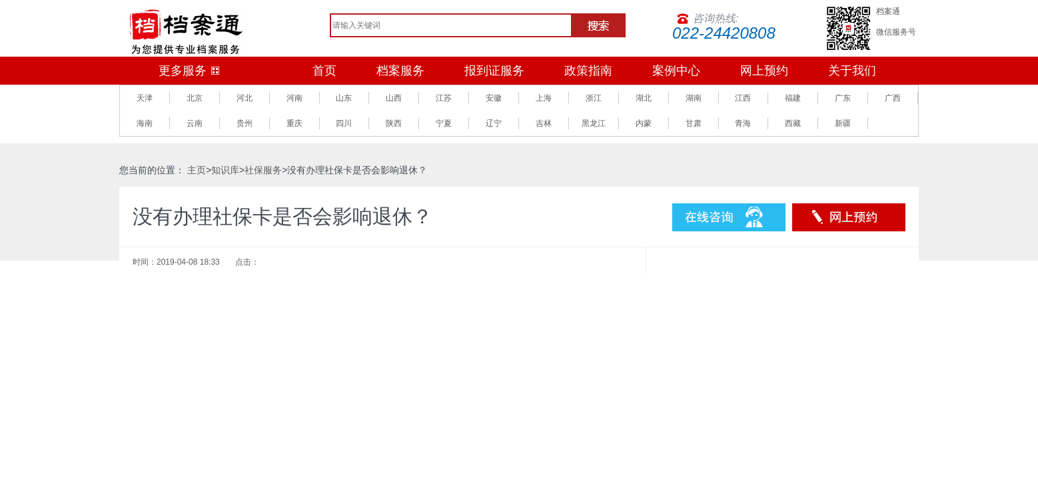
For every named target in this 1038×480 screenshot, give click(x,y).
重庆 (294, 123)
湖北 (644, 98)
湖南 (694, 98)
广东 (843, 98)
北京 (195, 98)
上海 (544, 98)
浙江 (594, 98)
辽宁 (494, 123)
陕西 (394, 123)
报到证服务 (494, 70)
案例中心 (676, 70)
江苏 (444, 98)
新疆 (843, 123)
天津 (145, 98)
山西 (394, 98)
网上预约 (764, 70)
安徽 (494, 98)
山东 (344, 98)
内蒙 (644, 123)
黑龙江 (594, 123)
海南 (145, 123)
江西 (743, 98)
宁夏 (444, 123)
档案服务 (400, 70)
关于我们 (852, 70)
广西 (893, 98)
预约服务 (848, 217)
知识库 (225, 170)
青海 (743, 123)
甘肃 (694, 123)
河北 (245, 98)
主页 (196, 170)
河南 (294, 98)
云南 (195, 123)
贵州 (245, 123)
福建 (793, 98)
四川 (344, 123)
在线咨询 (728, 217)
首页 (324, 70)
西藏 (793, 123)
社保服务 (263, 170)
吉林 (544, 123)
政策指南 (588, 70)
